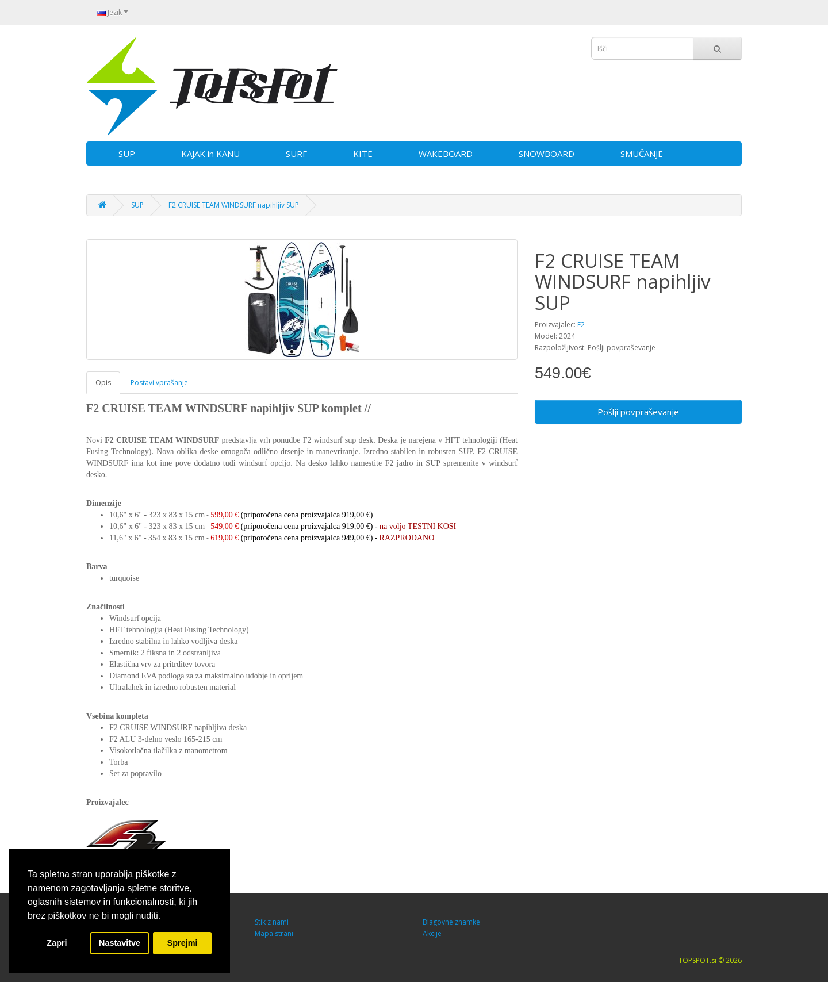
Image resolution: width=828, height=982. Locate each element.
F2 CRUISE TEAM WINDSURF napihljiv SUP (233, 205)
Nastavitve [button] (119, 943)
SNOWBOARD (546, 153)
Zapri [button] (57, 943)
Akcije (432, 933)
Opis (103, 383)
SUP (126, 153)
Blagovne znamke (451, 922)
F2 (581, 324)
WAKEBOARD (446, 153)
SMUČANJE (641, 153)
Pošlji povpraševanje (638, 411)
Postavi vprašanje (159, 383)
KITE (363, 153)
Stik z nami (272, 922)
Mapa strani (274, 933)
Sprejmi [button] (182, 943)
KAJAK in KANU (210, 153)
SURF (296, 153)
